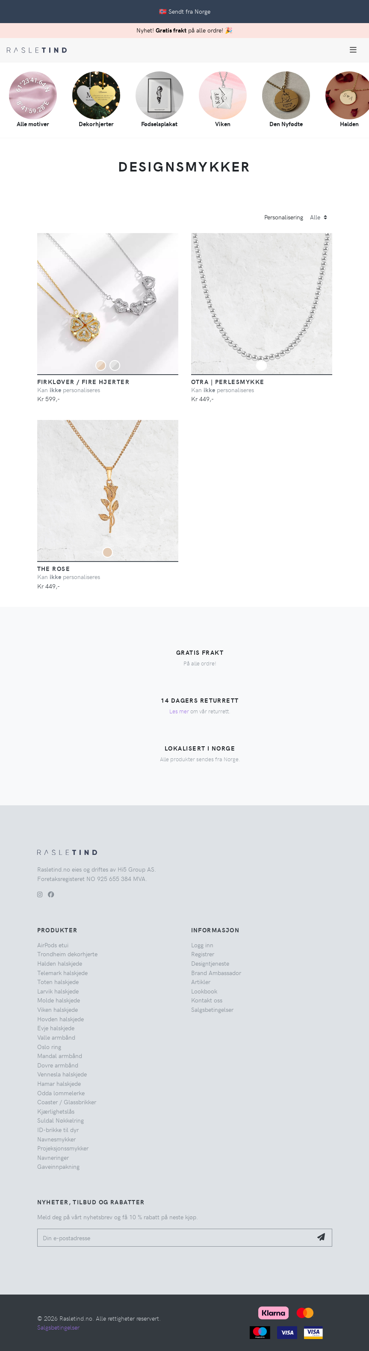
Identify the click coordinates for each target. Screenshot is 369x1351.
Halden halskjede (59, 963)
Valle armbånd (56, 1037)
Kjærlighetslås (55, 1111)
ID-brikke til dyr (58, 1129)
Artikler (200, 981)
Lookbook (204, 991)
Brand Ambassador (216, 972)
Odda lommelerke (61, 1092)
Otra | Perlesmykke (228, 381)
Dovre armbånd (57, 1065)
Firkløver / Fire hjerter (83, 381)
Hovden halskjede (60, 1018)
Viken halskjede (57, 1009)
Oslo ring (49, 1046)
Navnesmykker (56, 1139)
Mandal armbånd (59, 1055)
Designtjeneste (210, 963)
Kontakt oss (206, 1000)
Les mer (179, 711)
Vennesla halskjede (62, 1074)
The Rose (54, 568)
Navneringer (53, 1157)
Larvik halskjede (58, 991)
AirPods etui (52, 944)
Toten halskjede (58, 981)
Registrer (202, 953)
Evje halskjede (55, 1027)
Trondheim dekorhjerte (67, 953)
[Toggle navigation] (353, 50)
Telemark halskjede (62, 972)
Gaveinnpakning (58, 1166)
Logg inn (202, 944)
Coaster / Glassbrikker (66, 1101)
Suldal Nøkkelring (60, 1120)
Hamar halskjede (59, 1083)
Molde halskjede (58, 1000)
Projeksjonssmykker (63, 1148)
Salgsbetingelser (212, 1009)
